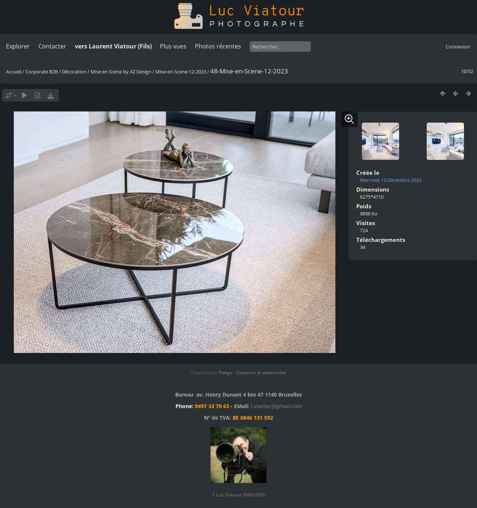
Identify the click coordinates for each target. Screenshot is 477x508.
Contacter (52, 46)
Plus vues (173, 46)
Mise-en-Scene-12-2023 (180, 71)
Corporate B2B (41, 71)
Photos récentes (218, 46)
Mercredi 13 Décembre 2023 (390, 180)
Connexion (458, 46)
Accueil (13, 71)
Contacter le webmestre (261, 372)
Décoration (74, 71)
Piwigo (225, 372)
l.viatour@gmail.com (276, 406)
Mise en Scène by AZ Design (121, 71)
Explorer (18, 46)
